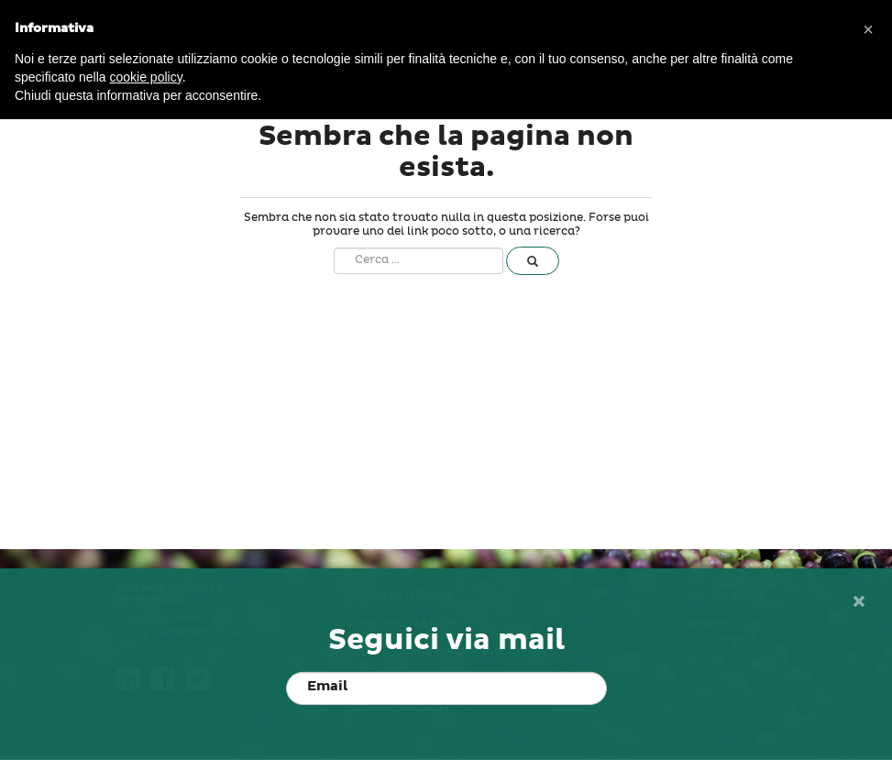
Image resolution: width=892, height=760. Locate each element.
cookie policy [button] (146, 77)
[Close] (858, 602)
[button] (868, 29)
